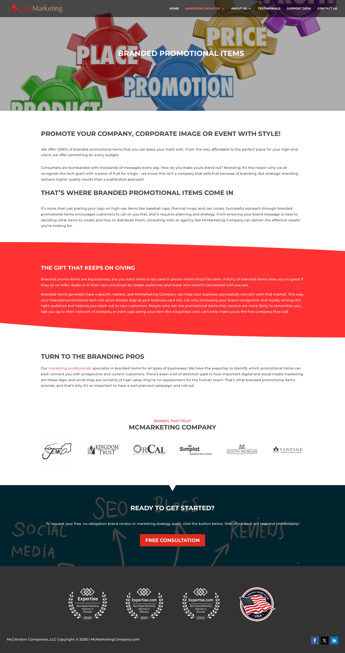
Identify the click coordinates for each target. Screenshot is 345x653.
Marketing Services (202, 8)
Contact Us (327, 8)
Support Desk (299, 8)
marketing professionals (70, 368)
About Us (239, 8)
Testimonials (269, 8)
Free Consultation (172, 540)
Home (174, 8)
